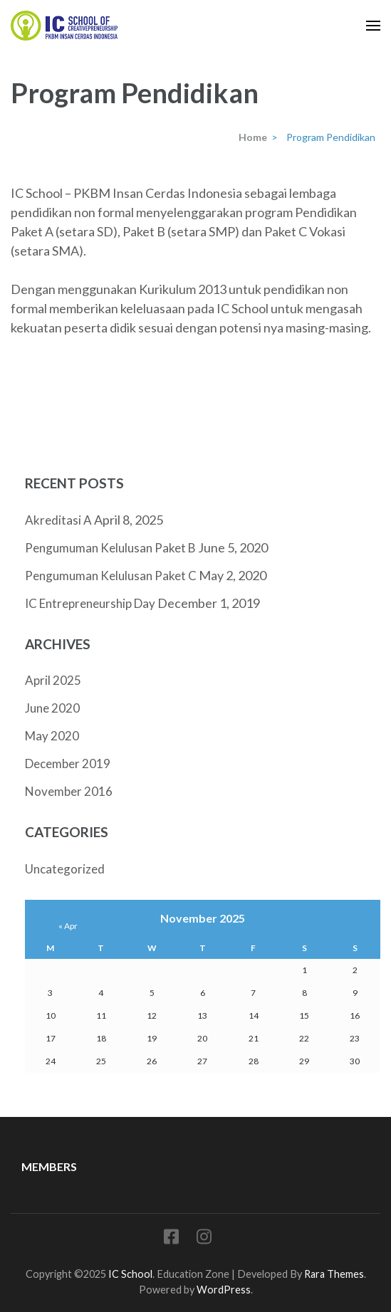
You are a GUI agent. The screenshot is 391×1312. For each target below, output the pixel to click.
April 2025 (53, 680)
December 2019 (67, 763)
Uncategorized (65, 868)
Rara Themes (334, 1274)
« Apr (68, 925)
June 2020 (52, 707)
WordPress (224, 1290)
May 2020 (52, 735)
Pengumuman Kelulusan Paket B (110, 547)
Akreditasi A (58, 520)
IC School (130, 1274)
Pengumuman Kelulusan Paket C (111, 575)
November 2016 (69, 791)
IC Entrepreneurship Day (90, 603)
